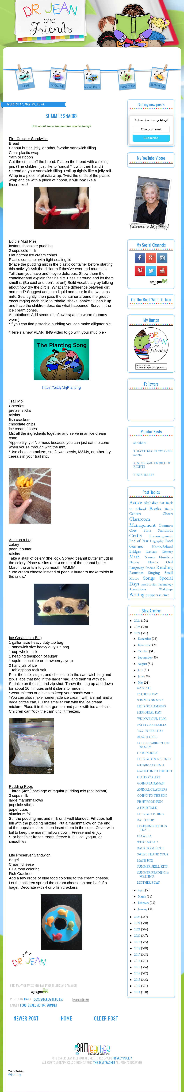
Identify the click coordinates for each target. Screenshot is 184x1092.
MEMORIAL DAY (149, 713)
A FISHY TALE (147, 809)
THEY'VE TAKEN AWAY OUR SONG (153, 454)
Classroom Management (142, 523)
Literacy (167, 553)
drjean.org (14, 1074)
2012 (137, 987)
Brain (169, 509)
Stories (152, 585)
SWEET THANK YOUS (152, 855)
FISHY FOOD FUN (150, 803)
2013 (137, 981)
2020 (137, 937)
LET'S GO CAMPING (151, 707)
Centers (135, 514)
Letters (151, 552)
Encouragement (161, 537)
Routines (136, 573)
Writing (136, 595)
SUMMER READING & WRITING (153, 875)
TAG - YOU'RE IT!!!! (150, 732)
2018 (137, 949)
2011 (137, 993)
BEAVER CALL (147, 738)
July (141, 671)
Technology (165, 585)
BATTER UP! (146, 821)
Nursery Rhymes (143, 563)
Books (155, 509)
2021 (137, 930)
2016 (137, 962)
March (142, 897)
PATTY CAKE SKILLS (151, 726)
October (143, 652)
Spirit (143, 585)
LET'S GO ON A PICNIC (154, 760)
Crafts (135, 536)
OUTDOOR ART (148, 778)
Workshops (166, 590)
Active (135, 503)
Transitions (137, 590)
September (145, 658)
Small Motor (36, 1005)
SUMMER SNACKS (150, 701)
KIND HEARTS (143, 476)
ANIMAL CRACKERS (152, 790)
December (145, 640)
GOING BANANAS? (151, 784)
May (141, 683)
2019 (137, 943)
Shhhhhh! (139, 444)
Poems (150, 568)
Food (23, 1005)
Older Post (106, 1018)
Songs (149, 579)
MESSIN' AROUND (150, 766)
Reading (164, 568)
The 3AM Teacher (104, 1062)
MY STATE (144, 689)
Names (150, 558)
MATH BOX (145, 861)
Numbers (166, 558)
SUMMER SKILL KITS (152, 868)
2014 (137, 974)
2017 (137, 956)
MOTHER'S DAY (148, 884)
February (144, 904)
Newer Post (26, 1018)
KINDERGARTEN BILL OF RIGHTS (152, 466)
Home (66, 1018)
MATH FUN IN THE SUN (154, 772)
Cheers (168, 514)
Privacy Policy (122, 1058)
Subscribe (151, 138)
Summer (52, 1005)
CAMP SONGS (147, 754)
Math (134, 557)
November (145, 646)
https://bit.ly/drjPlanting (61, 387)
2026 (137, 622)
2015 (137, 968)
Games (136, 547)
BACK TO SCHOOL (150, 849)
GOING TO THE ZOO (152, 797)
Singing (154, 573)
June (141, 677)
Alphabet (151, 503)
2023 (137, 918)
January (143, 910)
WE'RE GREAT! (147, 843)
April (141, 891)
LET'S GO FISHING (150, 815)
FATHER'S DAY (147, 695)
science (164, 595)
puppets (151, 595)
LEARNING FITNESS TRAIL (152, 829)
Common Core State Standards (151, 529)
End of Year (138, 541)
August (143, 665)
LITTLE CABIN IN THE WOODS (153, 746)
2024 (137, 634)
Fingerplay (157, 542)
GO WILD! (144, 837)
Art (161, 503)
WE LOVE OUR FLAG (152, 720)
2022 (137, 924)
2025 (137, 628)
